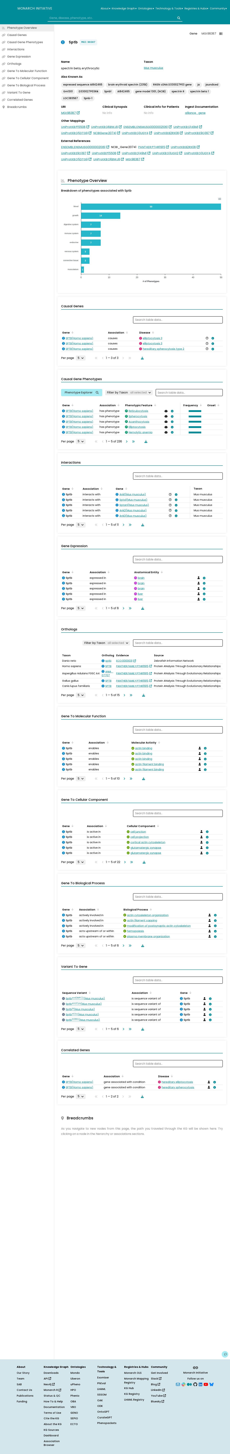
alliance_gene (195, 113)
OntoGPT (103, 1412)
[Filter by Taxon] (129, 392)
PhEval (101, 1383)
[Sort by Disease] (152, 332)
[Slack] (183, 1384)
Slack (156, 1378)
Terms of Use (52, 1413)
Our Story (23, 1373)
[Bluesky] (211, 1384)
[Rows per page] (81, 358)
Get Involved (159, 1373)
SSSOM (102, 1394)
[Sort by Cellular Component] (157, 826)
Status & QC (52, 1396)
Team (20, 1378)
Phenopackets (106, 1423)
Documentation (54, 1407)
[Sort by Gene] (72, 332)
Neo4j (49, 1384)
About (105, 8)
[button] (194, 411)
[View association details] (212, 338)
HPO (73, 1390)
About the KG (53, 1424)
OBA (73, 1401)
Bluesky (157, 1401)
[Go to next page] (126, 441)
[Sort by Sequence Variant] (89, 992)
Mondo (75, 1373)
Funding (22, 1401)
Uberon (75, 1378)
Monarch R (52, 1390)
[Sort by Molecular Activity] (158, 742)
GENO (74, 1413)
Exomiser (103, 1377)
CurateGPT (104, 1417)
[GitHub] (195, 1384)
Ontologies (146, 8)
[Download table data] (141, 358)
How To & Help (53, 1401)
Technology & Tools (169, 8)
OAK (100, 1400)
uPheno (75, 1384)
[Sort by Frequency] (200, 405)
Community (218, 8)
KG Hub (129, 1388)
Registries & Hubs (196, 8)
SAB (19, 1384)
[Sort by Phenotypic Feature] (154, 405)
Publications (25, 1396)
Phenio (74, 1396)
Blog (155, 1384)
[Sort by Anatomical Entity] (161, 572)
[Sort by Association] (126, 332)
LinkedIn (158, 1390)
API (47, 1378)
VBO (73, 1407)
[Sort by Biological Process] (150, 909)
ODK (100, 1406)
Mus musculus (153, 68)
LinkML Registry (134, 1399)
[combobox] (115, 18)
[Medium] (189, 1384)
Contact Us (24, 1390)
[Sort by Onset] (218, 405)
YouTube (158, 1396)
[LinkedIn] (200, 1384)
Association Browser (52, 1443)
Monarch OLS (133, 1373)
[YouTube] (206, 1384)
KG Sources (51, 1430)
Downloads (51, 1373)
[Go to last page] (132, 441)
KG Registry (132, 1394)
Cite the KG (51, 1418)
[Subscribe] (178, 1384)
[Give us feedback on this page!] (225, 1354)
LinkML (101, 1389)
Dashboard (51, 1435)
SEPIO (74, 1418)
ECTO (74, 1424)
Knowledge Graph (124, 8)
